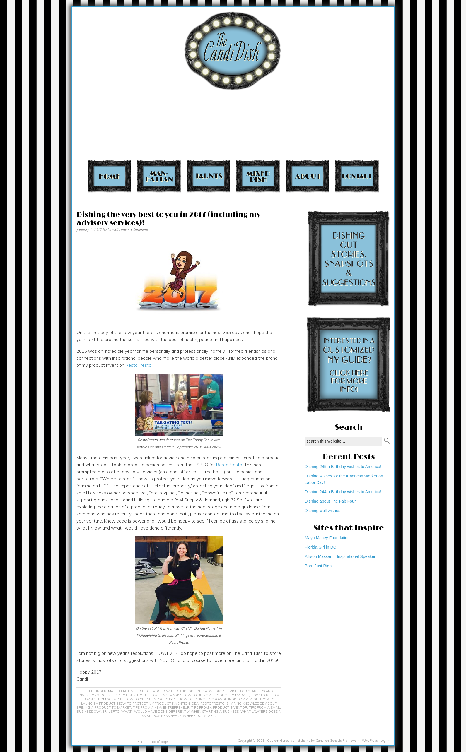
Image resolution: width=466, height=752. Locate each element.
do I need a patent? (117, 695)
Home (109, 176)
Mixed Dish (258, 176)
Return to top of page (152, 742)
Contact (357, 176)
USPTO (114, 712)
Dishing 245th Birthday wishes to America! (343, 466)
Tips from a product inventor (219, 707)
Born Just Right (319, 565)
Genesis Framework (344, 741)
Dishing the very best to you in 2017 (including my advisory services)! (168, 218)
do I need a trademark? (159, 695)
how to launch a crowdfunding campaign (218, 699)
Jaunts (208, 176)
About (307, 176)
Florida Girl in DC (320, 547)
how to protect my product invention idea (158, 703)
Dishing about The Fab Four (330, 501)
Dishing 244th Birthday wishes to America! (343, 491)
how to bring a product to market (215, 695)
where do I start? (199, 716)
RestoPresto (138, 365)
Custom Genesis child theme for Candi (296, 741)
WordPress (370, 741)
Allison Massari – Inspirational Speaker (340, 556)
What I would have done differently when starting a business (180, 712)
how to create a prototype (150, 699)
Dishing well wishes (322, 510)
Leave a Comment (133, 229)
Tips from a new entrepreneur (161, 707)
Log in (384, 741)
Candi (112, 229)
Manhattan (159, 176)
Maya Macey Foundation (327, 537)
